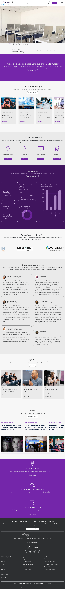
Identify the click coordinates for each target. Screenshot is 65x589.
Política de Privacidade (49, 561)
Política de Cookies (49, 559)
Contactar (3, 577)
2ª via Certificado (27, 561)
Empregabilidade (27, 569)
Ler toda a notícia (6, 433)
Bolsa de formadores (28, 564)
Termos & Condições (49, 566)
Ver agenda (32, 365)
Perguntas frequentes (28, 559)
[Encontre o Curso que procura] (31, 3)
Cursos (54, 3)
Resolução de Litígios (49, 572)
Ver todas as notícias (32, 416)
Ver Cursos (8, 159)
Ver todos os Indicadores (33, 176)
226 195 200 (35, 541)
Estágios (25, 566)
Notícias (3, 569)
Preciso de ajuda (32, 70)
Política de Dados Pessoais (50, 564)
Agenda (3, 566)
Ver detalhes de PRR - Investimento (20, 53)
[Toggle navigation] (62, 3)
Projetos (3, 561)
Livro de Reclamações (49, 569)
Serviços (3, 564)
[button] (63, 29)
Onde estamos (4, 574)
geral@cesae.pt (34, 542)
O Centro (3, 572)
